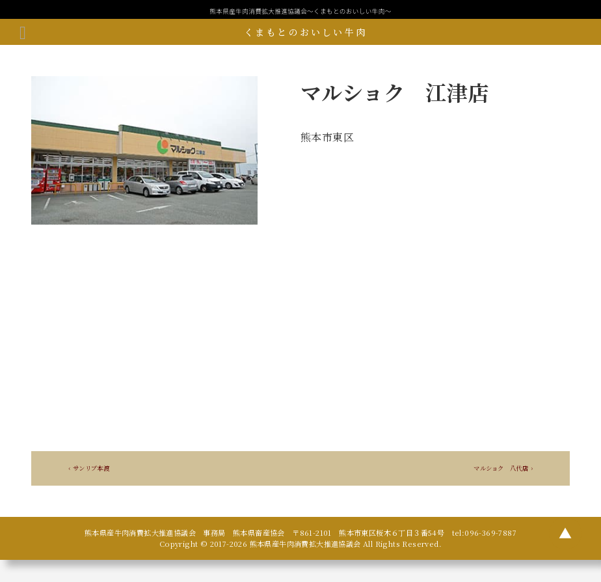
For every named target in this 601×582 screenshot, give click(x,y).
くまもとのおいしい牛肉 (305, 31)
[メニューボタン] (23, 32)
